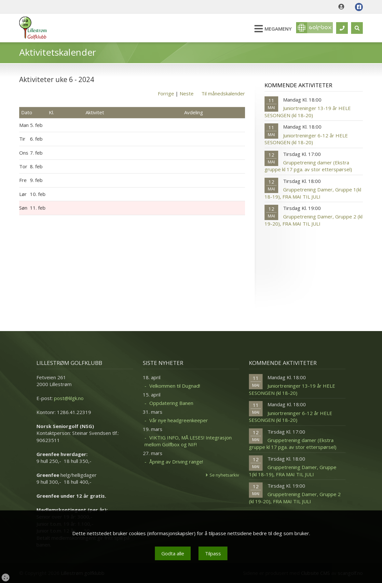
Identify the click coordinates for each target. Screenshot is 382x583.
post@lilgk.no (69, 398)
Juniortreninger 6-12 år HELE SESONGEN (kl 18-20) (306, 139)
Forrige (166, 93)
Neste (187, 93)
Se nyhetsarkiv (224, 475)
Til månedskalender (223, 93)
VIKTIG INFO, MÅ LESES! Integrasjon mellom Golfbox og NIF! (188, 441)
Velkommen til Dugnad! (174, 385)
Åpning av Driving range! (176, 461)
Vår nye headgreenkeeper (178, 420)
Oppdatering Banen (171, 403)
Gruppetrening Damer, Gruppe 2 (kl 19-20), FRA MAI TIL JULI (313, 220)
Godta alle (172, 553)
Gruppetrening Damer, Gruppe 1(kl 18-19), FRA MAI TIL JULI (313, 193)
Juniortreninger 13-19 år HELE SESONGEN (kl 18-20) (308, 111)
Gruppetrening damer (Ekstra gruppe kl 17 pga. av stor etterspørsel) (308, 166)
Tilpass (213, 553)
